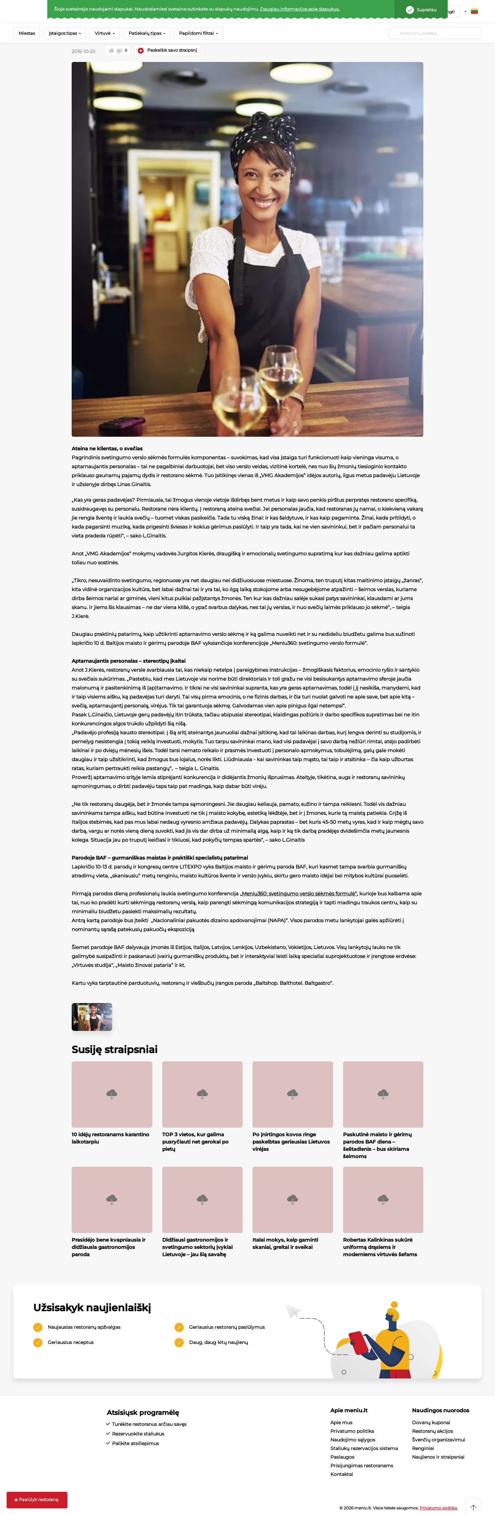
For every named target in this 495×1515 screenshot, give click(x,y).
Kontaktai (341, 1473)
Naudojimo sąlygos (352, 1439)
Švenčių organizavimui (438, 1439)
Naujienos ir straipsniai (438, 1456)
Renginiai (423, 1447)
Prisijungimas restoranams (361, 1465)
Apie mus (341, 1422)
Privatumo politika (352, 1430)
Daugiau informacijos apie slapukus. (299, 9)
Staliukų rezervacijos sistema (364, 1447)
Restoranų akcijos (432, 1430)
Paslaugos (342, 1456)
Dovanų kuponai (431, 1422)
